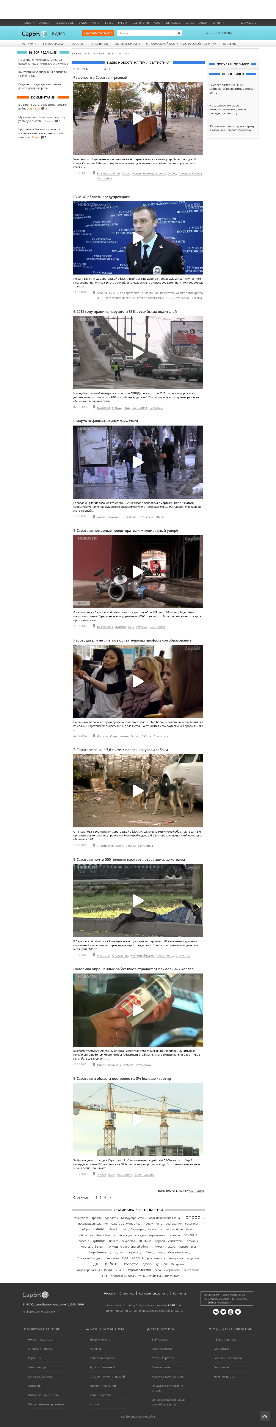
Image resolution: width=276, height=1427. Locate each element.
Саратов (116, 1223)
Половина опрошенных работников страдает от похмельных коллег (133, 969)
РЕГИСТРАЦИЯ (224, 32)
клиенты (174, 1235)
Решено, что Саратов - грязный (100, 77)
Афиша (216, 22)
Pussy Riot (191, 1223)
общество (86, 1235)
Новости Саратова (40, 1339)
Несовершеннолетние (120, 298)
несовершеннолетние (93, 1223)
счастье (84, 1241)
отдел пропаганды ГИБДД (94, 1270)
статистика (196, 1191)
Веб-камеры (172, 22)
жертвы (86, 1246)
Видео (83, 22)
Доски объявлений (102, 1367)
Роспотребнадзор (111, 846)
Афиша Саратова (225, 1339)
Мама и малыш (162, 1367)
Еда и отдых (221, 1349)
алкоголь (155, 1229)
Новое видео (53, 44)
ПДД (127, 407)
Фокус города (37, 1367)
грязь (159, 1252)
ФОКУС (109, 22)
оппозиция (171, 1276)
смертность (172, 1270)
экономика (132, 1223)
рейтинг (190, 1235)
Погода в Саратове (40, 1376)
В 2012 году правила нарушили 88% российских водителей (125, 311)
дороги (160, 1241)
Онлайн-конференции (43, 1395)
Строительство (144, 1174)
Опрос (172, 173)
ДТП (99, 298)
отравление (157, 1235)
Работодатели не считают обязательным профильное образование (132, 640)
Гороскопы (221, 1367)
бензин (99, 1246)
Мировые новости (40, 1349)
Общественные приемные (46, 1404)
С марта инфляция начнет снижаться (105, 421)
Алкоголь (113, 517)
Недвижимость (64, 22)
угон (113, 1252)
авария (137, 1258)
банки (190, 1229)
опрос (192, 1217)
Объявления (141, 22)
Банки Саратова (100, 1395)
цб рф (86, 1229)
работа (112, 1264)
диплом (99, 1241)
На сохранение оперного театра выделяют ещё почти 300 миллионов (43, 61)
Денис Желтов (164, 293)
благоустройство (132, 1218)
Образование (119, 736)
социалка (154, 1276)
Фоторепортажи (127, 44)
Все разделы (246, 22)
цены (103, 1275)
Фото (95, 22)
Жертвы (120, 626)
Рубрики (28, 44)
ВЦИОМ (145, 1241)
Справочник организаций (107, 1376)
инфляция (125, 1235)
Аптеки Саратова (163, 1358)
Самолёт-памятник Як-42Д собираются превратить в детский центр (232, 88)
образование (177, 1252)
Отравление (120, 955)
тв (121, 1252)
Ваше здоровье (162, 1349)
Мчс (131, 626)
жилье (119, 1270)
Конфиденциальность (153, 1293)
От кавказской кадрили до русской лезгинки (181, 44)
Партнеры (137, 1229)
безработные (98, 1252)
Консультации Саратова (168, 1376)
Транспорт (156, 407)
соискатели (175, 1241)
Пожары (141, 626)
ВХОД (208, 32)
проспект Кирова (122, 1276)
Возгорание (105, 626)
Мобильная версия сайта (138, 1416)
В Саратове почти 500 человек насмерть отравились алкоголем (129, 859)
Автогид (95, 1349)
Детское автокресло (189, 293)
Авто (157, 22)
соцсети (132, 1252)
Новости (28, 22)
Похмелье (115, 1065)
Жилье (101, 1174)
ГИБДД (116, 407)
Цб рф (160, 517)
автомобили (174, 1229)
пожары (192, 1241)
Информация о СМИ (36, 1311)
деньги (161, 1264)
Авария (102, 293)
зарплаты (111, 1218)
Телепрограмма (224, 1376)
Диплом (102, 736)
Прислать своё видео (98, 33)
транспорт (81, 1218)
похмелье (112, 1258)
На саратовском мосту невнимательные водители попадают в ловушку (227, 109)
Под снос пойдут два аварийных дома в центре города (39, 86)
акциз (172, 1246)
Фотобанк (34, 1386)
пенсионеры (187, 1246)
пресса (113, 1241)
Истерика (177, 1264)
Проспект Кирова (190, 173)
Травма (197, 298)
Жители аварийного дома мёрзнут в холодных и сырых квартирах (232, 128)
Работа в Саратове (102, 1358)
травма (97, 1218)
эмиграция (176, 1258)
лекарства (128, 1241)
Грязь (126, 173)
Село (111, 1174)
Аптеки (44, 22)
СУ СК (141, 1276)
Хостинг (95, 1404)
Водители (103, 407)
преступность (153, 1223)
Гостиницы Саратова (228, 1358)
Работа (122, 22)
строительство (139, 1270)
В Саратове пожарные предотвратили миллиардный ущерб (125, 530)
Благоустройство (108, 173)
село (158, 1270)
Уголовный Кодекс (89, 1258)
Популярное (98, 44)
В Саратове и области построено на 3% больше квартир (122, 1078)
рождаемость (156, 1258)
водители (193, 1258)
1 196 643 (210, 1302)
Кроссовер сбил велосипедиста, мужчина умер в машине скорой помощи (40, 133)
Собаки (131, 846)
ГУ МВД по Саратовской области (131, 293)
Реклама (109, 1293)
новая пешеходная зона (163, 1218)
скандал (140, 1235)
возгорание (174, 1223)
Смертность (165, 955)
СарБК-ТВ (34, 1358)
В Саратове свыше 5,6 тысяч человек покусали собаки (120, 749)
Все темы (230, 44)
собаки (147, 1252)
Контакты (179, 1293)
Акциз (101, 517)
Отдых (203, 22)
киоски (159, 1246)
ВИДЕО (58, 33)
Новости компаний (103, 1386)
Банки (190, 22)
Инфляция (129, 517)
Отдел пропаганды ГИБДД (154, 298)
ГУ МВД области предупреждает (101, 196)
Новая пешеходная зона (148, 173)
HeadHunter (117, 1229)
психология (191, 1270)
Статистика (104, 178)
